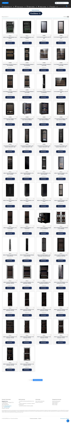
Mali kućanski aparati (56, 401)
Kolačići (39, 418)
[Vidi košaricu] (68, 6)
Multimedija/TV (55, 402)
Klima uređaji (43, 6)
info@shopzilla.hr (8, 406)
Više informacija (43, 42)
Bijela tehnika (31, 6)
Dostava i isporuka (5, 408)
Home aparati (20, 6)
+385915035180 (6, 407)
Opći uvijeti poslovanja (40, 401)
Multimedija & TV (8, 6)
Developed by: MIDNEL (64, 418)
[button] (66, 7)
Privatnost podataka (33, 418)
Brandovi (53, 6)
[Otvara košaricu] (68, 420)
